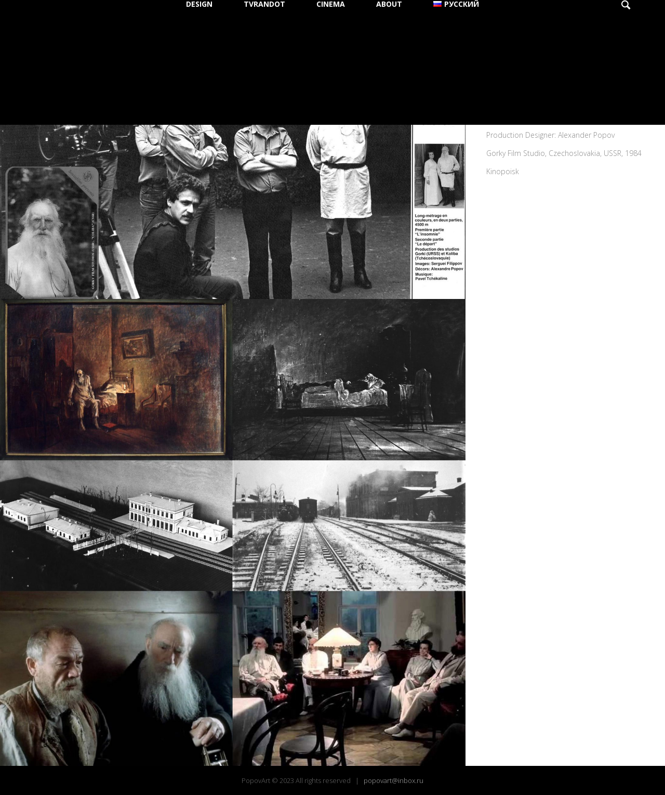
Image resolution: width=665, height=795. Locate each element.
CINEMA (330, 4)
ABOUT (389, 4)
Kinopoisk (502, 171)
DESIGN (199, 4)
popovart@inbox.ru (393, 780)
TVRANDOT (264, 4)
